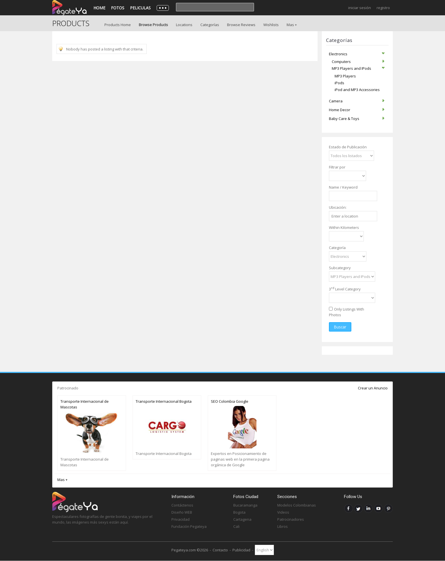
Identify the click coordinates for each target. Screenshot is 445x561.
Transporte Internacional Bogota (164, 401)
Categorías (209, 24)
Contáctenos (182, 505)
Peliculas (140, 7)
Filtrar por (337, 167)
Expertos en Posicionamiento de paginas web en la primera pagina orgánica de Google (240, 459)
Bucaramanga (245, 505)
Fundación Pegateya (189, 526)
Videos (283, 512)
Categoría (337, 247)
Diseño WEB (181, 512)
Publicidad (241, 549)
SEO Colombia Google (229, 401)
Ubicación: (338, 207)
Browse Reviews (241, 24)
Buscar (340, 327)
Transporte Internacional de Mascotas (84, 404)
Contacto (220, 549)
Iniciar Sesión (359, 7)
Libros (282, 526)
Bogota (239, 512)
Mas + (292, 24)
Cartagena (242, 519)
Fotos (117, 7)
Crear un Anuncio (373, 388)
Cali (236, 526)
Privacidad (180, 519)
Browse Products (153, 24)
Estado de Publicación (348, 146)
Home (99, 7)
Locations (184, 24)
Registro (383, 7)
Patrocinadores (290, 519)
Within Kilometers (344, 227)
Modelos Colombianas (296, 505)
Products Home (117, 24)
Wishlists (271, 24)
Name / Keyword (343, 187)
